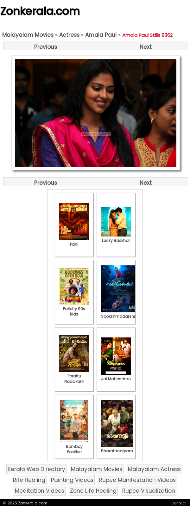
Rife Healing (29, 480)
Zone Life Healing (93, 491)
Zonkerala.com (40, 11)
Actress (69, 35)
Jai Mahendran (116, 376)
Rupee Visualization (148, 491)
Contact (178, 503)
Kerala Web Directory (36, 469)
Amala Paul (101, 35)
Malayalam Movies (28, 35)
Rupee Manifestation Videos (137, 480)
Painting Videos (72, 480)
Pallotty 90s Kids (74, 309)
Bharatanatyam (117, 448)
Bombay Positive (74, 446)
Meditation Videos (39, 491)
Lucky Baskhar (116, 237)
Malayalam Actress (154, 469)
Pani (74, 241)
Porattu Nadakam (74, 376)
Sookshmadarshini (119, 313)
